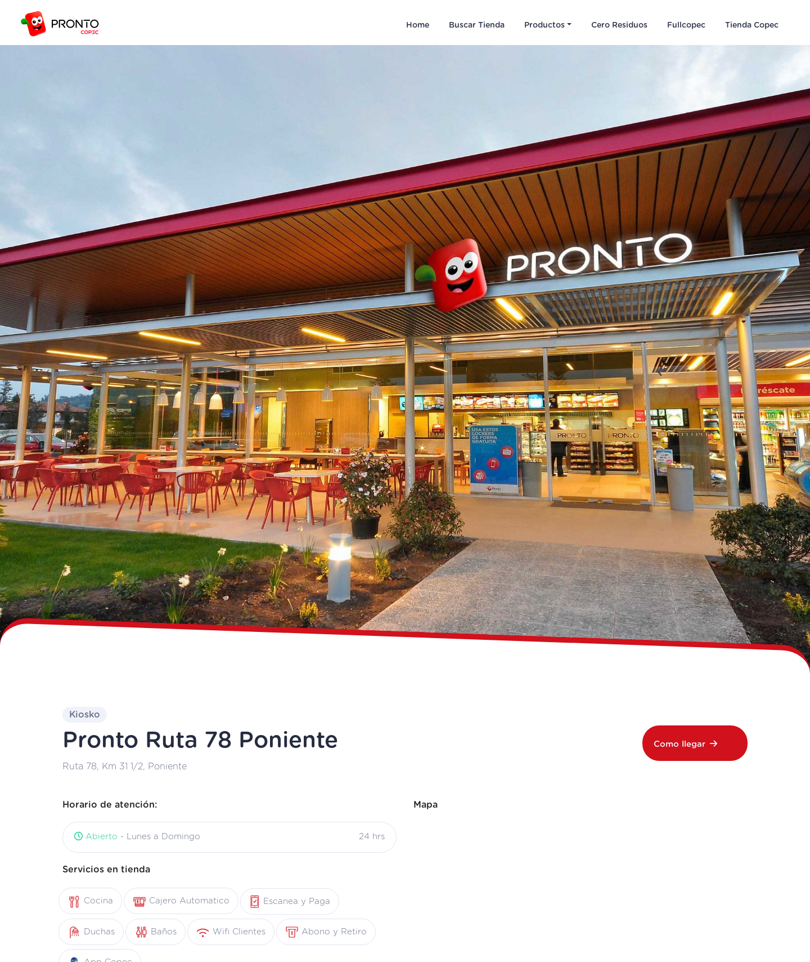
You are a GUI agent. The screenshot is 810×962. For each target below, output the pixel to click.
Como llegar (685, 744)
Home (417, 25)
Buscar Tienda (477, 25)
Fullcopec (686, 25)
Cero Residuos (619, 25)
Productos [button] (544, 25)
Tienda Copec (751, 25)
